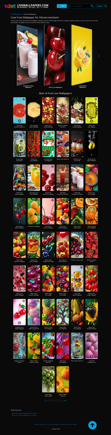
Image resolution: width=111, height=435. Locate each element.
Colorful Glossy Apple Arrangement (34, 327)
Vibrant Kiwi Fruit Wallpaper (92, 126)
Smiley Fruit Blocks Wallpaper (77, 294)
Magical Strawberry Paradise (19, 361)
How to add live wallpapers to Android (25, 413)
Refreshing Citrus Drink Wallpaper (33, 193)
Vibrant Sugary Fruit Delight (48, 294)
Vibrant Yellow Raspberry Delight (34, 361)
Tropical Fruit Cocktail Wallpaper (77, 126)
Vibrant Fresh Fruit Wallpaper (77, 327)
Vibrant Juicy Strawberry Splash (91, 327)
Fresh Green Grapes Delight (48, 395)
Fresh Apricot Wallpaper (34, 226)
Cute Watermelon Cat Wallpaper (48, 159)
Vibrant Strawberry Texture (91, 260)
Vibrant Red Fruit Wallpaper (34, 159)
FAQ (70, 424)
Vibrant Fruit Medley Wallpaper (48, 126)
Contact (36, 424)
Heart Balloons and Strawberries (62, 260)
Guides (75, 424)
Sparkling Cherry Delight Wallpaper (19, 327)
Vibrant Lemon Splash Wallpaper (91, 159)
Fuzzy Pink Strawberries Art (91, 361)
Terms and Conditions (53, 424)
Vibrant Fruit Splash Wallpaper (19, 193)
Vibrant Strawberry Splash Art (48, 361)
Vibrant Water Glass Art (77, 361)
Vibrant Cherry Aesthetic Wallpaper (34, 294)
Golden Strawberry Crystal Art (63, 126)
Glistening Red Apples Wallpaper (19, 227)
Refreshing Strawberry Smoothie (77, 193)
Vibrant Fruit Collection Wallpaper (19, 260)
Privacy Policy (64, 424)
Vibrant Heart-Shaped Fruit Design (48, 260)
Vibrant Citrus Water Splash (77, 227)
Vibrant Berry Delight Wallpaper (91, 294)
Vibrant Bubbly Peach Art (63, 395)
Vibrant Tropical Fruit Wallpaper (48, 327)
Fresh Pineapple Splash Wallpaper (33, 126)
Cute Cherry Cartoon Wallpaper (48, 227)
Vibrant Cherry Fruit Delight (62, 294)
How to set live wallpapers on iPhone (25, 415)
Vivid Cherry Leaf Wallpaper (63, 361)
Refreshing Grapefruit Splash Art (19, 126)
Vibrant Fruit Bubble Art (63, 159)
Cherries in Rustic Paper (77, 260)
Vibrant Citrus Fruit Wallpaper (92, 193)
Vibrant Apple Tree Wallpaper (63, 327)
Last (65, 400)
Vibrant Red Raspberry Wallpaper (48, 193)
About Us (42, 424)
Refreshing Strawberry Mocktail (63, 193)
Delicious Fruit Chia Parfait (77, 159)
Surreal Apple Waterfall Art (19, 159)
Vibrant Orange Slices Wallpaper (91, 227)
